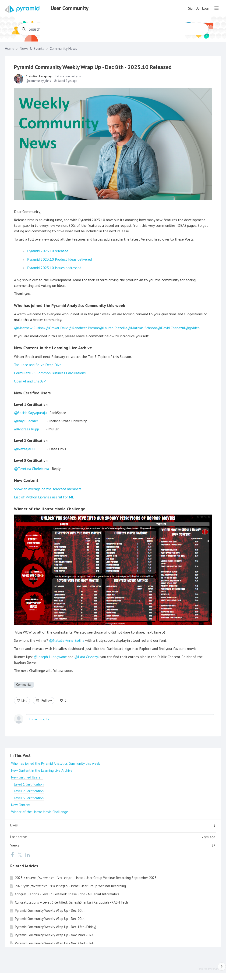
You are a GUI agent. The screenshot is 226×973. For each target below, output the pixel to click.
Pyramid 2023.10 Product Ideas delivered (59, 259)
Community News (63, 48)
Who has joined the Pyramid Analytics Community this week (69, 305)
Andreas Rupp (28, 429)
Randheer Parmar (85, 327)
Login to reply (39, 719)
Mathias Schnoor (144, 327)
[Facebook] (12, 854)
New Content (26, 480)
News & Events (32, 48)
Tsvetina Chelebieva (33, 468)
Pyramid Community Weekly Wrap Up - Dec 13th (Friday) (55, 927)
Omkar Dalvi (58, 327)
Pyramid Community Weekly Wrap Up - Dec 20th (50, 918)
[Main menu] (216, 8)
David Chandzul (173, 327)
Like (24, 700)
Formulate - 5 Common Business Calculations (50, 373)
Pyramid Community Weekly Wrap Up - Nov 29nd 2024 (54, 935)
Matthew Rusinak (31, 327)
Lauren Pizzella (115, 327)
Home (9, 48)
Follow (47, 700)
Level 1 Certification (31, 404)
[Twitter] (19, 854)
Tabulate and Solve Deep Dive (37, 364)
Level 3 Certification (31, 460)
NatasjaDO (26, 449)
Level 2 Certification (31, 440)
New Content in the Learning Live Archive (53, 347)
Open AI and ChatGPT (31, 381)
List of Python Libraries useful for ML (44, 497)
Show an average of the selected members (47, 488)
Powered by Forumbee (210, 968)
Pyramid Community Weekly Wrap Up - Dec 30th (50, 910)
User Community (69, 8)
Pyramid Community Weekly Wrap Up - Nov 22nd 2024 (54, 943)
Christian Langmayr (39, 76)
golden (194, 327)
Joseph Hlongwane (52, 656)
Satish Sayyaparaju (32, 412)
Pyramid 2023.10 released (47, 251)
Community (24, 684)
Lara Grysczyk (88, 656)
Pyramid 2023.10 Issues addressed (54, 267)
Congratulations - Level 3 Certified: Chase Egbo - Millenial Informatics (67, 894)
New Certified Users (34, 393)
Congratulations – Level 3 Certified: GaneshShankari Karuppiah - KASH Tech (71, 902)
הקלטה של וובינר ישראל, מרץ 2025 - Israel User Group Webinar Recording (70, 886)
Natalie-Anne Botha (68, 640)
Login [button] (206, 8)
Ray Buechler (28, 420)
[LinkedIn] (27, 854)
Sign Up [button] (194, 8)
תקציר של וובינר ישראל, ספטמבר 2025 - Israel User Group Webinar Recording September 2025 (85, 878)
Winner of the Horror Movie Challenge (49, 509)
